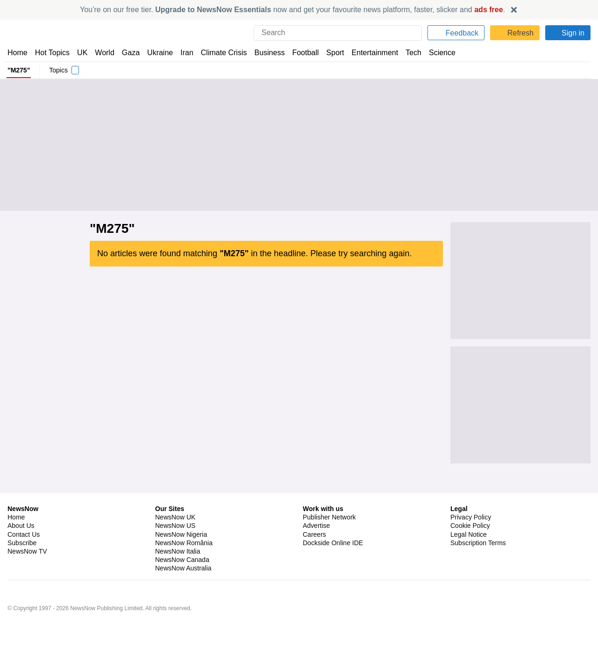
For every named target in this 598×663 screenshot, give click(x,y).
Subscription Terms (479, 582)
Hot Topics (52, 52)
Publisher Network (329, 556)
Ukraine (157, 52)
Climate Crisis (219, 52)
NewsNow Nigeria (180, 573)
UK (82, 52)
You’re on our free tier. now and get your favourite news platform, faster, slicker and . (292, 9)
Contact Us (23, 573)
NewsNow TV (27, 590)
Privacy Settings (474, 590)
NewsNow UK (174, 556)
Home (17, 52)
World (104, 52)
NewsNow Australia (184, 607)
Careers (314, 573)
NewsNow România (184, 582)
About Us (21, 565)
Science (435, 52)
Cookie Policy (469, 565)
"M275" (18, 70)
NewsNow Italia (177, 590)
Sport (331, 52)
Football (301, 52)
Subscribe (22, 582)
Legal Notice (468, 573)
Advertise (317, 565)
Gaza (129, 52)
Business (264, 52)
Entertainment (369, 52)
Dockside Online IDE (331, 582)
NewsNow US (174, 565)
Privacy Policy (470, 556)
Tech (407, 52)
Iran (183, 52)
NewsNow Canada (182, 599)
